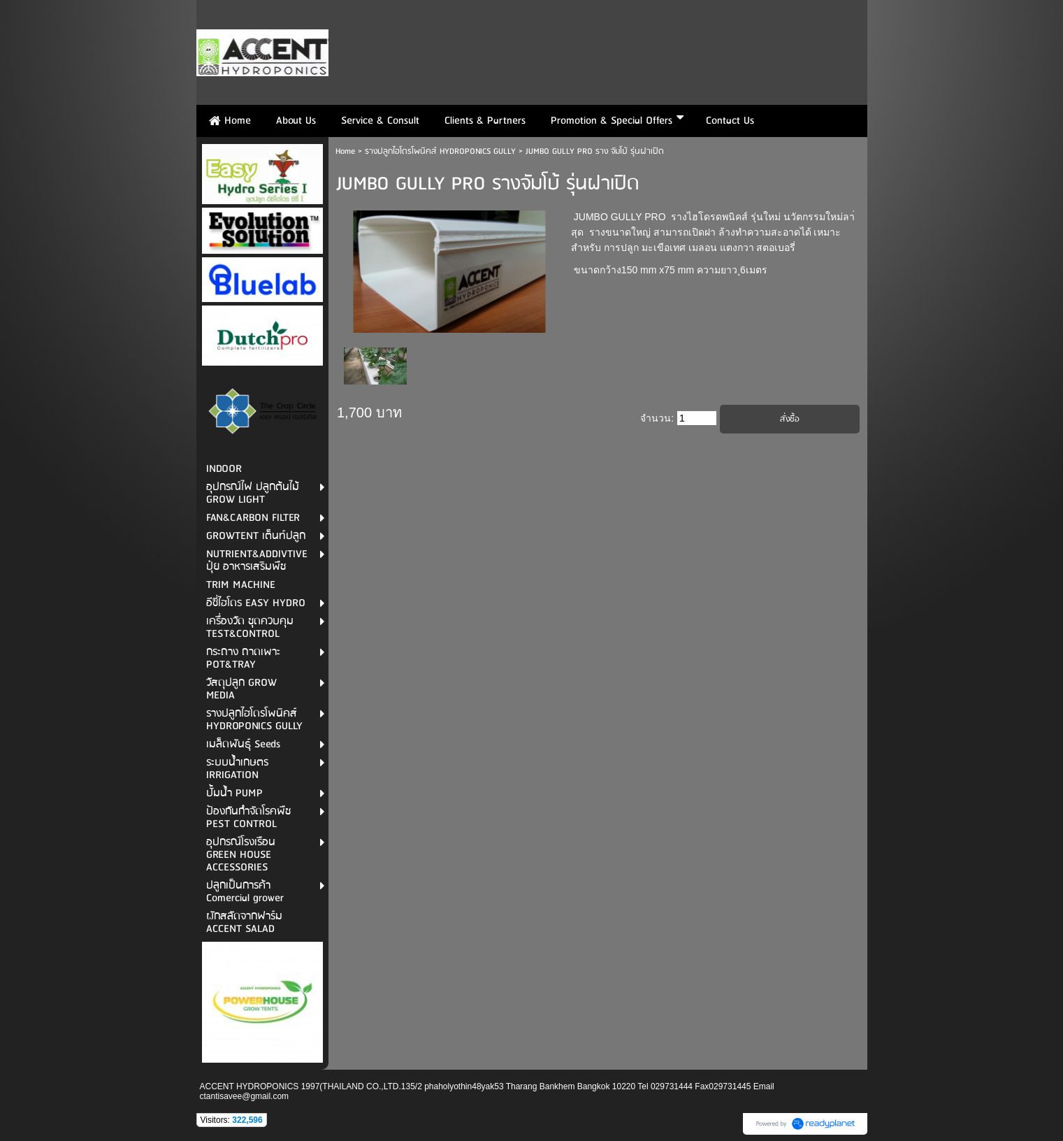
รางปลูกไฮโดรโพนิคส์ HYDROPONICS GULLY (440, 151)
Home (345, 151)
